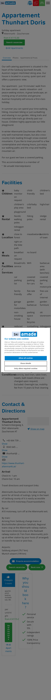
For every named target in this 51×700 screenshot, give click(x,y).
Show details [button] (25, 363)
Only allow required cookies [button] (25, 368)
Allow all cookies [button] (26, 358)
